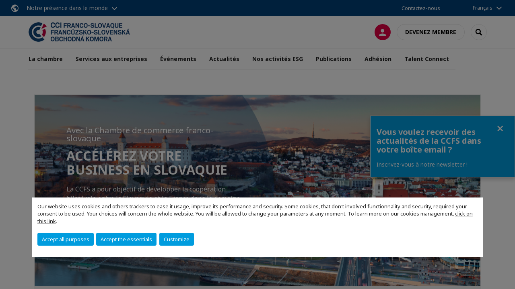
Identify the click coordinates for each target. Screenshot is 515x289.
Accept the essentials (126, 239)
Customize (177, 239)
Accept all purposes (65, 239)
